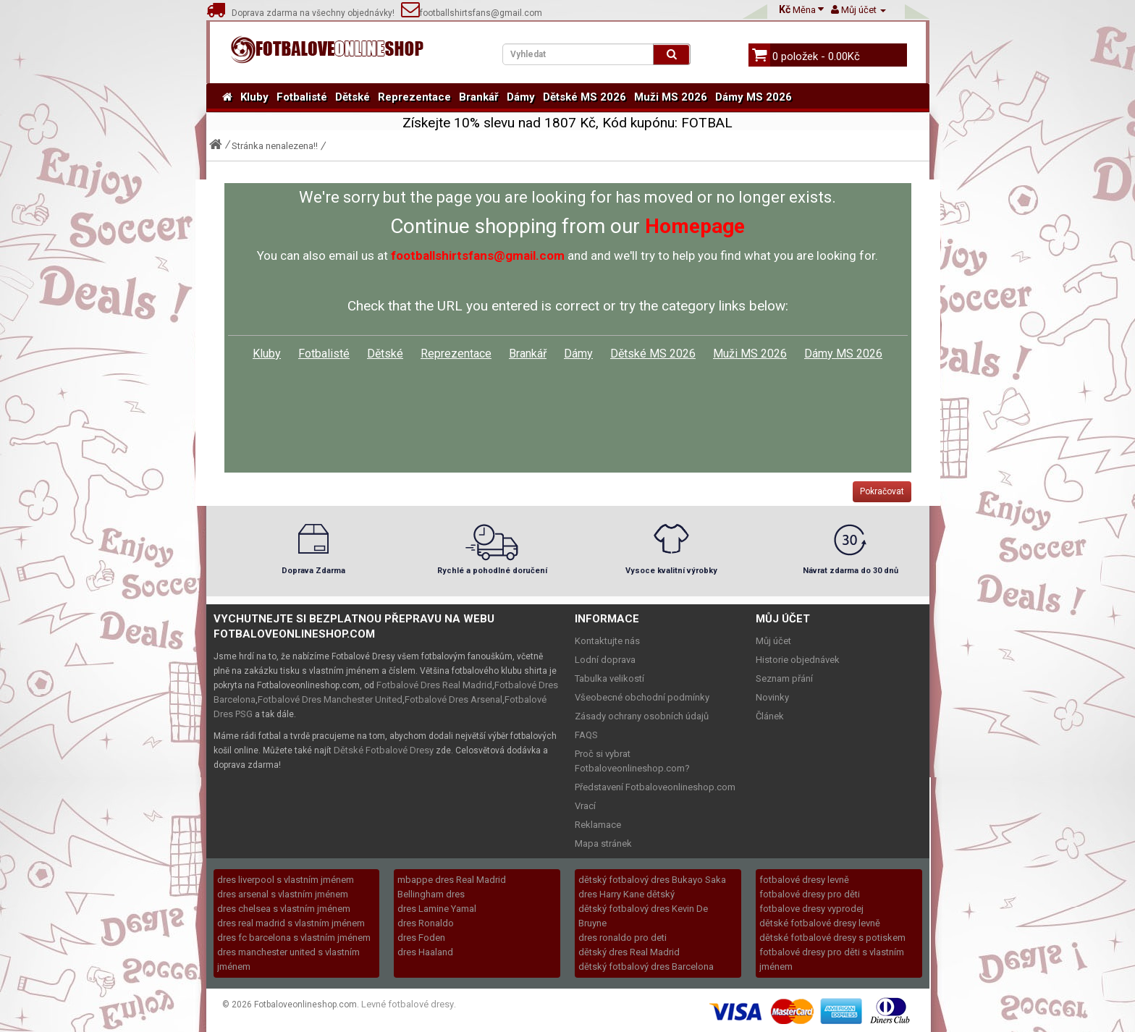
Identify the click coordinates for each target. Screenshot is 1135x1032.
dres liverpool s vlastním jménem (285, 879)
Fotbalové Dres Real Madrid (434, 685)
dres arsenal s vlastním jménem (282, 894)
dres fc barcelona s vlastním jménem (294, 937)
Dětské (352, 96)
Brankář (479, 96)
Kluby (254, 96)
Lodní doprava (605, 659)
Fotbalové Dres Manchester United (330, 699)
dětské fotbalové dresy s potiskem (832, 937)
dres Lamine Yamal (436, 908)
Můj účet (773, 640)
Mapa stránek (603, 843)
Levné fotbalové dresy (407, 1004)
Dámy (521, 96)
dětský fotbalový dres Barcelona (646, 966)
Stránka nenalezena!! (275, 145)
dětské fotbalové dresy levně (819, 923)
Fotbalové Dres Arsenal (453, 699)
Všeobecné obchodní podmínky (642, 697)
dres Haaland (425, 952)
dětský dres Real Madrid (629, 952)
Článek (770, 716)
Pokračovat (882, 491)
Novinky (772, 697)
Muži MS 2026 (670, 96)
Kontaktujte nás (607, 640)
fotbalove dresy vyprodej (811, 908)
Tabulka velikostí (609, 678)
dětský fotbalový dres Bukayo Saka (652, 879)
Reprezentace (414, 96)
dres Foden (421, 937)
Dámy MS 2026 (753, 96)
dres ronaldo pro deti (622, 937)
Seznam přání (784, 678)
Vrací (585, 805)
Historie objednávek (798, 659)
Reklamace (598, 824)
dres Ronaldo (425, 923)
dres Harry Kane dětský (626, 894)
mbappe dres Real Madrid (451, 879)
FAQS (586, 734)
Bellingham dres (431, 894)
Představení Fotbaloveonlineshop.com (655, 787)
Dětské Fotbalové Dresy (384, 750)
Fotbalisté (302, 96)
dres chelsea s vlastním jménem (283, 908)
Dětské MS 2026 (584, 96)
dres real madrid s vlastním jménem (291, 923)
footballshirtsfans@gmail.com (471, 13)
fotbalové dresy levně (804, 879)
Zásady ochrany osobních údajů (642, 716)
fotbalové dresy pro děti (809, 894)
